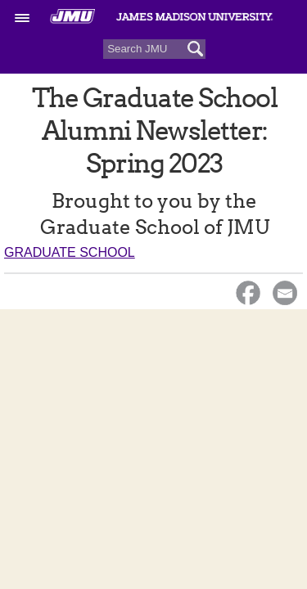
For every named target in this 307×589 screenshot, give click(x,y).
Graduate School (69, 252)
